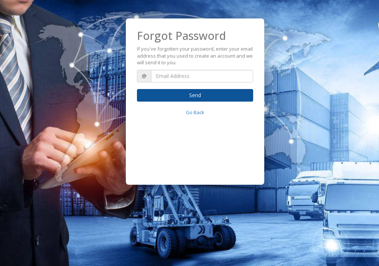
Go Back (195, 112)
